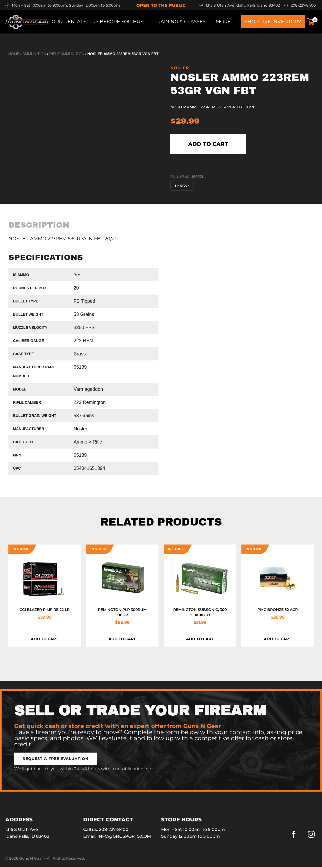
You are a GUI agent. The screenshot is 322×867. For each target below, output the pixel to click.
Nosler (179, 67)
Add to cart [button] (44, 639)
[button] (55, 759)
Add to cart (208, 144)
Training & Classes (180, 22)
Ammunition (34, 54)
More (223, 22)
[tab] (38, 225)
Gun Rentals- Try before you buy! (98, 22)
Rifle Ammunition (66, 54)
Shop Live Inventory (273, 22)
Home (13, 54)
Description (38, 225)
